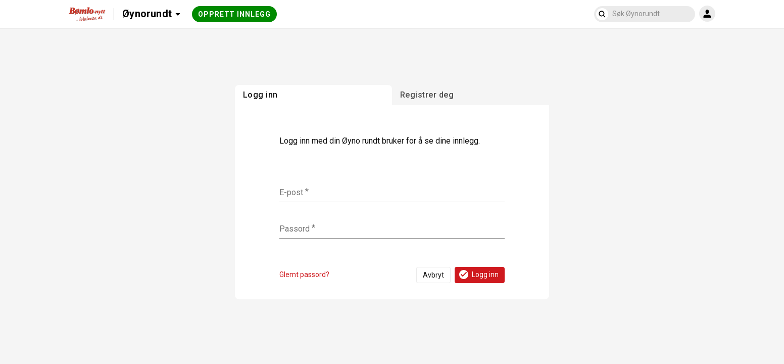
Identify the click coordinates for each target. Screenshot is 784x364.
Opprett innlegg (234, 14)
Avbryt (433, 275)
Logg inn (478, 274)
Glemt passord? (304, 274)
